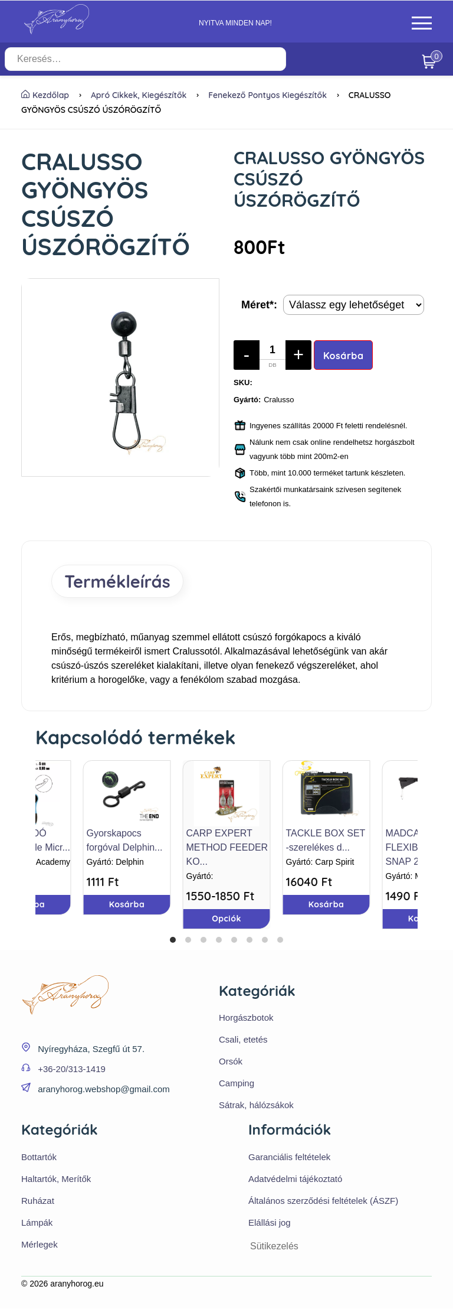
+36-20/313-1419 (72, 1069)
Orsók (230, 1062)
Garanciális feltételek (289, 1157)
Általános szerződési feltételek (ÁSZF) (323, 1201)
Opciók (226, 918)
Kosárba (343, 356)
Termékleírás (119, 581)
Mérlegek (39, 1245)
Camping (236, 1084)
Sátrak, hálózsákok (256, 1105)
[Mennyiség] (272, 355)
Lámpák (36, 1223)
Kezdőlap (45, 95)
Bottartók (39, 1157)
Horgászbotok (246, 1018)
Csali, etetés (243, 1040)
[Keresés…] (163, 59)
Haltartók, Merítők (56, 1179)
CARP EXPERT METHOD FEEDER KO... (227, 847)
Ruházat (37, 1201)
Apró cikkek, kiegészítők (139, 95)
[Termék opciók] (353, 305)
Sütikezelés (274, 1247)
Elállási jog (269, 1223)
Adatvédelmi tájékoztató (295, 1179)
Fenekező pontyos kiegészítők (267, 95)
